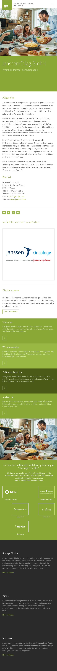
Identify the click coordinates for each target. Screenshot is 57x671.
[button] (4, 212)
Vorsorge (7, 322)
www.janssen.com (18, 200)
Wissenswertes (10, 347)
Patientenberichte (12, 372)
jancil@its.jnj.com (16, 197)
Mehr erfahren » (8, 572)
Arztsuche (7, 397)
